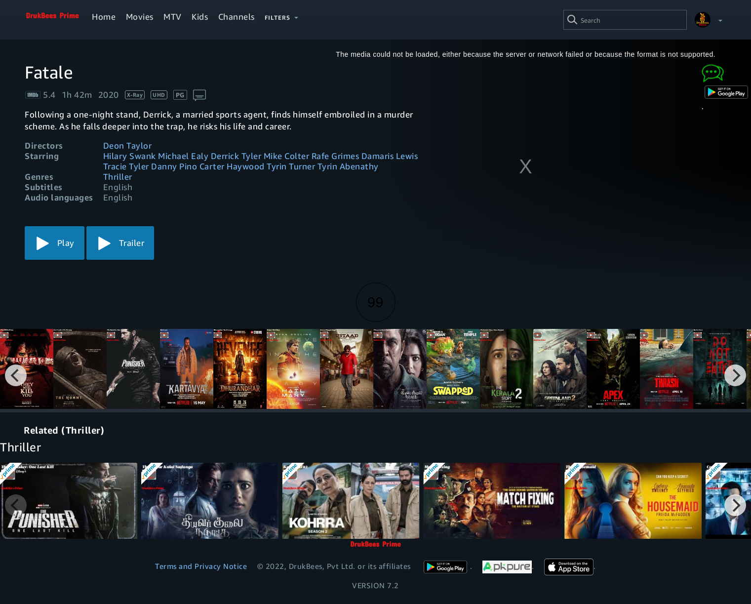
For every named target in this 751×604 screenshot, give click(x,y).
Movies (140, 16)
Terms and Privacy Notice (201, 566)
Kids (200, 16)
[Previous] (16, 375)
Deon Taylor (127, 145)
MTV (172, 16)
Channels (236, 16)
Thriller (117, 176)
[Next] (735, 375)
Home (104, 16)
